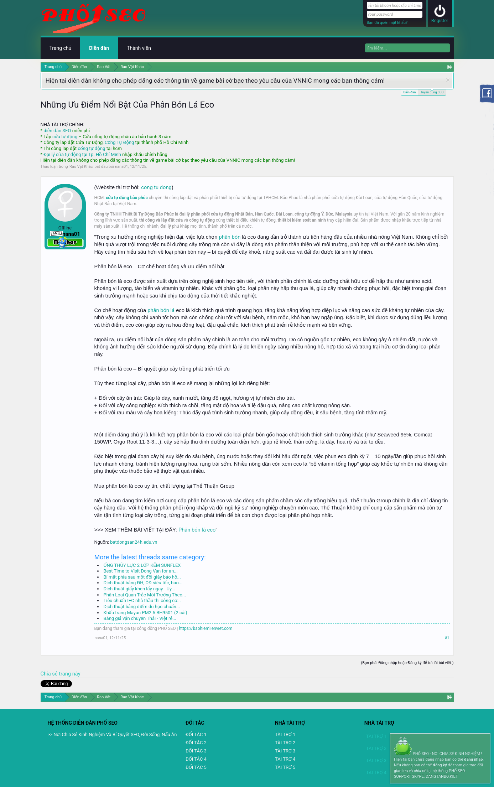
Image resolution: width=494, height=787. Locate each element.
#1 (447, 638)
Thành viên (139, 48)
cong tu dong (156, 187)
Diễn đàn (409, 92)
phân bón (230, 237)
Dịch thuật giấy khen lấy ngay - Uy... (139, 588)
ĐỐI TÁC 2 (196, 742)
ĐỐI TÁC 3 (196, 751)
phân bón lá (161, 310)
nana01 (121, 166)
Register (439, 20)
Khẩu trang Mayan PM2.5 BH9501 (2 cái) (145, 612)
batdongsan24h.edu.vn (133, 542)
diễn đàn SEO (57, 130)
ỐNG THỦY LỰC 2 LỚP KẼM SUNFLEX (142, 565)
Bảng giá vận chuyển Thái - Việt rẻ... (140, 618)
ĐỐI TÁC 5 (196, 767)
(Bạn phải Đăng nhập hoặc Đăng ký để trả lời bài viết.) (407, 663)
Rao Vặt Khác (81, 166)
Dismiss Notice (448, 80)
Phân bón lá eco (196, 530)
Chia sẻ (50, 673)
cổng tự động (91, 148)
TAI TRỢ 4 (285, 759)
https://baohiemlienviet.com (206, 628)
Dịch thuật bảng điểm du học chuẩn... (142, 606)
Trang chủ (61, 48)
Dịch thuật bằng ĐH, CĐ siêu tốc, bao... (143, 582)
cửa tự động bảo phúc (127, 197)
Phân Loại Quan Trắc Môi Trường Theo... (145, 594)
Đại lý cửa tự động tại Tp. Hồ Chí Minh (82, 154)
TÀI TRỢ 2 (285, 742)
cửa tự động (64, 136)
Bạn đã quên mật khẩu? (387, 22)
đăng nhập (473, 759)
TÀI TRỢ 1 (285, 734)
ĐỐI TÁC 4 (196, 759)
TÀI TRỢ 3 (285, 751)
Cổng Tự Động (119, 142)
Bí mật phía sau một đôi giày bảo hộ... (142, 577)
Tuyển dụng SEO (431, 91)
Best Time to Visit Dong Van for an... (141, 571)
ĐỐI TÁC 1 (196, 734)
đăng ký (440, 765)
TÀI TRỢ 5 (285, 767)
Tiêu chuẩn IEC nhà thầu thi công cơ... (142, 600)
